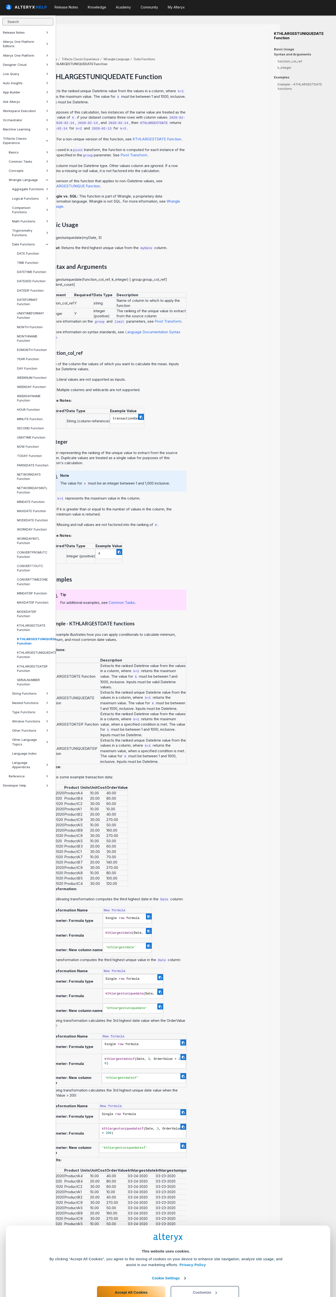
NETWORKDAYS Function (29, 476)
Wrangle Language (28, 180)
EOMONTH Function (32, 350)
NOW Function (28, 446)
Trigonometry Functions (30, 232)
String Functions (30, 693)
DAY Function (27, 368)
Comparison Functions (30, 210)
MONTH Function (30, 327)
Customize (205, 1276)
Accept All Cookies (131, 1276)
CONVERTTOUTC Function (30, 568)
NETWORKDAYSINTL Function (32, 490)
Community (149, 7)
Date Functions (30, 244)
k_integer (284, 67)
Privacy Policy (192, 1248)
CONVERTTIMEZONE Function (32, 581)
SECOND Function (30, 428)
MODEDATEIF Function (26, 614)
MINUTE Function (30, 419)
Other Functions (30, 730)
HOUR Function (28, 409)
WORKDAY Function (32, 529)
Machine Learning (25, 129)
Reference (28, 776)
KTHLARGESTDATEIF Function (32, 668)
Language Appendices (30, 765)
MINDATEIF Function (32, 593)
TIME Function (27, 263)
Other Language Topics (30, 742)
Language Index (24, 753)
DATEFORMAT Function (27, 302)
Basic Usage (284, 49)
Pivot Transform (189, 141)
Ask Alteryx (25, 102)
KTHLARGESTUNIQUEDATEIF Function (34, 655)
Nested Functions (30, 703)
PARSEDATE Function (32, 465)
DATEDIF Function (30, 290)
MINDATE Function (31, 502)
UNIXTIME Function (31, 437)
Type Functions (30, 712)
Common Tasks (28, 161)
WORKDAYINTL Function (28, 541)
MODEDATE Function (32, 520)
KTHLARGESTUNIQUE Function (129, 172)
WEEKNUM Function (32, 377)
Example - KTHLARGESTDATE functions (300, 86)
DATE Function (28, 253)
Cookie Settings (166, 1261)
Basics (28, 152)
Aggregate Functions (30, 189)
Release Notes (25, 32)
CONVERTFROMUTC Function (32, 554)
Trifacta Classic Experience (25, 141)
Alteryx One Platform (25, 55)
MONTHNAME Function (27, 338)
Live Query (25, 74)
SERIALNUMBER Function (28, 682)
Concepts (28, 171)
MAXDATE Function (31, 511)
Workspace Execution (25, 111)
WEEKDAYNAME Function (28, 398)
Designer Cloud (25, 65)
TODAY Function (29, 456)
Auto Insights (25, 83)
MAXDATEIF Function (32, 602)
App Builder (25, 92)
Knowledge (97, 7)
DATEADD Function (31, 281)
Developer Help (25, 785)
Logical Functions (30, 198)
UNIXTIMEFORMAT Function (30, 315)
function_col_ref (290, 61)
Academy (123, 7)
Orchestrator (25, 120)
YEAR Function (28, 359)
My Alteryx (176, 7)
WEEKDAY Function (31, 387)
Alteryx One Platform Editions (25, 44)
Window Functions (30, 721)
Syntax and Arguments (292, 54)
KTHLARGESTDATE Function (31, 627)
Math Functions (30, 221)
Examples (281, 77)
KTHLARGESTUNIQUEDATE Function (34, 641)
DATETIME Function (31, 272)
